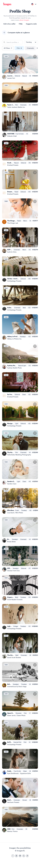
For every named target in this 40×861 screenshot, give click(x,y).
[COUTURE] (20, 124)
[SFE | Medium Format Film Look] (20, 559)
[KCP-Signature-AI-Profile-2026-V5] (20, 240)
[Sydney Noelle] (20, 356)
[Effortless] (20, 501)
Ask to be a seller (9, 24)
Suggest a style (31, 24)
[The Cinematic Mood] (20, 646)
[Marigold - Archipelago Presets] (20, 414)
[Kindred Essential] (20, 153)
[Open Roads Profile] (20, 703)
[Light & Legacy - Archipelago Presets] (20, 617)
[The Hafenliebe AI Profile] (20, 443)
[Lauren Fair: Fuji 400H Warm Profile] (20, 66)
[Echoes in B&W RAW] (20, 674)
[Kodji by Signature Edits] (20, 761)
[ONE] (20, 819)
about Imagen (24, 20)
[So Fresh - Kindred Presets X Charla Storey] (20, 385)
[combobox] (33, 4)
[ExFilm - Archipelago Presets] (20, 732)
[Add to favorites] (35, 56)
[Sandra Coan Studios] (20, 472)
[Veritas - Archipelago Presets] (20, 269)
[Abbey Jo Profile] (20, 327)
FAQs (21, 24)
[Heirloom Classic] (20, 790)
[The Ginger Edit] (20, 211)
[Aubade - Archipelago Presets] (20, 298)
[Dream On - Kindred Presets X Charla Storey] (20, 182)
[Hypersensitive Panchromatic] (20, 588)
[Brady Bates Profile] (20, 530)
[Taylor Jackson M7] (20, 95)
